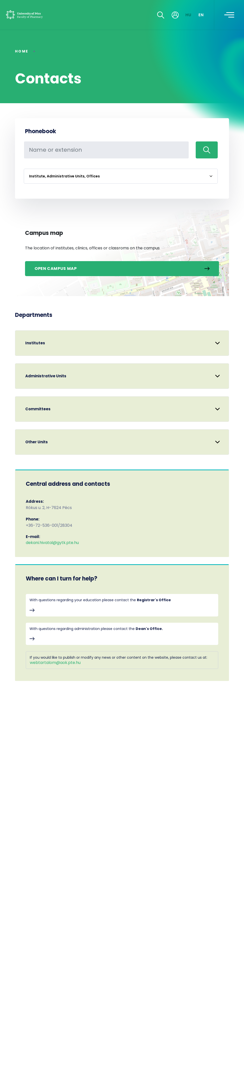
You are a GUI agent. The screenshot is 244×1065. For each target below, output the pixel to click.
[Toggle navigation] (229, 15)
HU (188, 15)
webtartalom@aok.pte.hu (55, 662)
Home (22, 51)
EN (201, 15)
